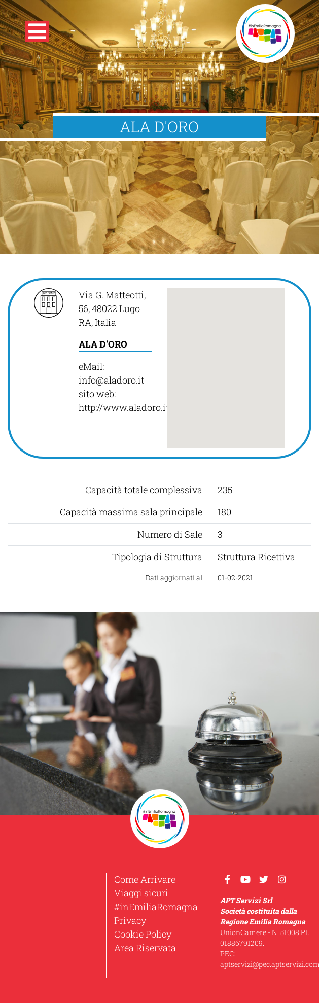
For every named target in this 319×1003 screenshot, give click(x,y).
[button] (37, 33)
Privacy (130, 920)
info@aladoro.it (111, 380)
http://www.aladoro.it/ (125, 407)
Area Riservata (145, 948)
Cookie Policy (142, 934)
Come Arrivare (144, 879)
